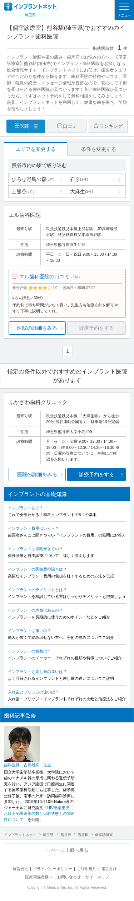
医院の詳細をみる (37, 328)
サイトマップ (97, 877)
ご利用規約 (86, 869)
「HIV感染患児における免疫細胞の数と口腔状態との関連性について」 (39, 813)
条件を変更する (98, 149)
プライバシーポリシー (52, 869)
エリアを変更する (36, 149)
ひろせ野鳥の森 (32, 179)
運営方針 (109, 869)
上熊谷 (22, 191)
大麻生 (81, 191)
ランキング (111, 126)
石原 (79, 179)
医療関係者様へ (39, 877)
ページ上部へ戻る (69, 850)
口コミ (70, 126)
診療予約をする (96, 474)
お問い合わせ (69, 877)
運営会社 (20, 869)
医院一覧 (29, 126)
